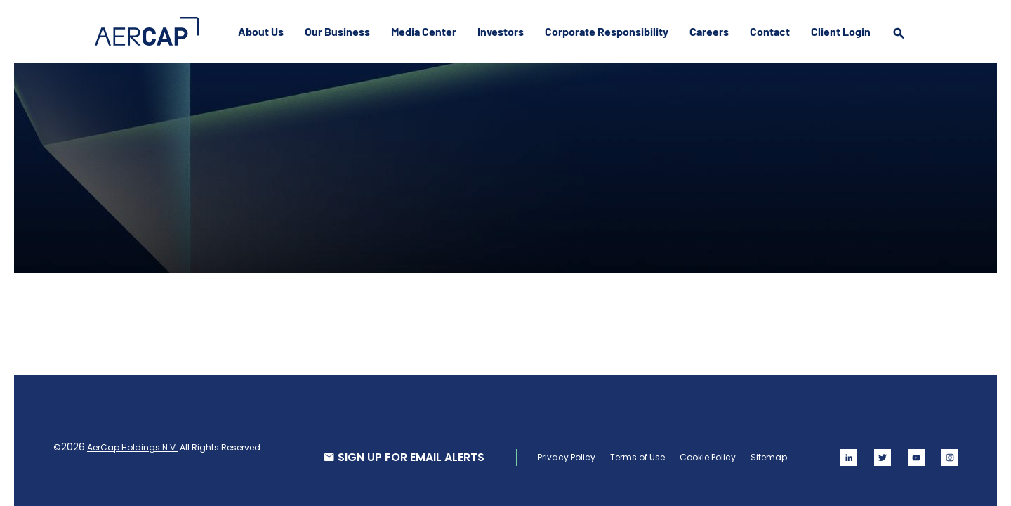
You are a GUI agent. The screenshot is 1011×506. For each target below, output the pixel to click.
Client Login (841, 31)
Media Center (423, 31)
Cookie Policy (708, 457)
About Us (261, 31)
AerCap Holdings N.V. (132, 447)
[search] (898, 46)
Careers (709, 31)
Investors (500, 31)
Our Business (337, 31)
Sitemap (769, 457)
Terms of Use (637, 457)
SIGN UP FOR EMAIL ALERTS (411, 457)
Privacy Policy (566, 457)
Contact (770, 31)
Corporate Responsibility (606, 31)
